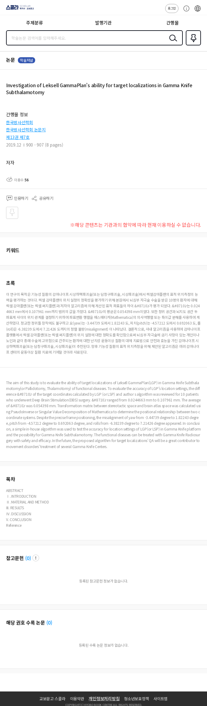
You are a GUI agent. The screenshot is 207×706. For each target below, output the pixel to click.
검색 (172, 42)
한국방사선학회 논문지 (26, 130)
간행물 (172, 22)
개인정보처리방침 (103, 698)
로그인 (172, 8)
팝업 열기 (35, 558)
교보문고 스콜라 (52, 698)
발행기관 (103, 22)
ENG (197, 11)
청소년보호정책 (136, 698)
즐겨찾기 (192, 44)
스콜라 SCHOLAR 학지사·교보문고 (18, 9)
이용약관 (77, 698)
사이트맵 (160, 698)
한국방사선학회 (19, 122)
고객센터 (185, 11)
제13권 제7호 (18, 137)
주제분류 (34, 22)
